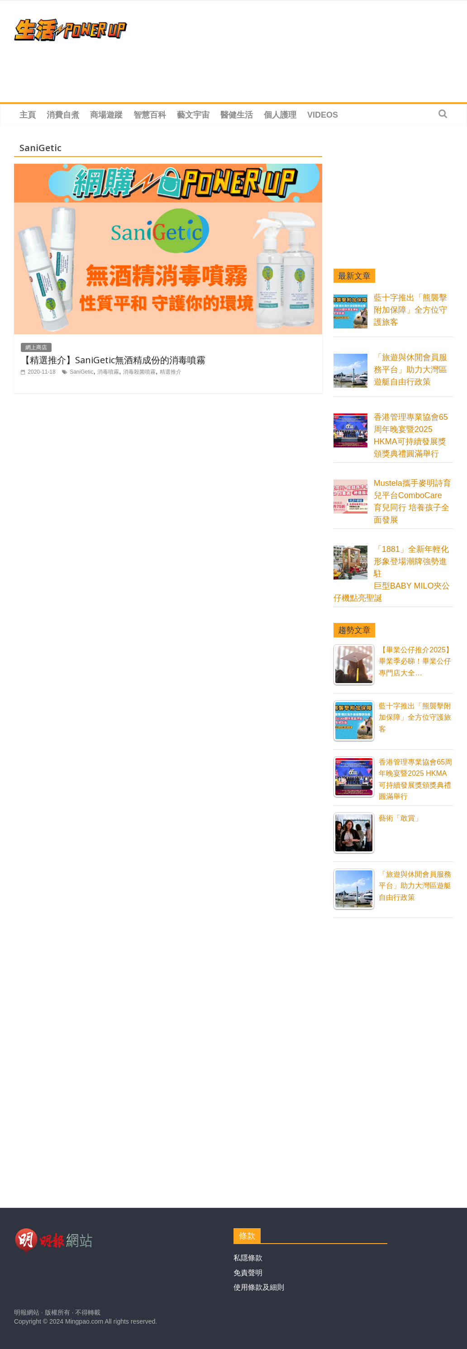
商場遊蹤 (106, 114)
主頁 (27, 114)
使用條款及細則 (259, 1287)
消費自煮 (63, 114)
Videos (322, 114)
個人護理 (280, 114)
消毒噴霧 (108, 372)
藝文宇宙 (193, 114)
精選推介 (170, 372)
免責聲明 (248, 1273)
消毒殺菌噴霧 (139, 372)
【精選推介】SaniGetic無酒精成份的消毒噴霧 (113, 360)
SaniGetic (81, 372)
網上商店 (36, 347)
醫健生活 (236, 114)
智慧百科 (149, 114)
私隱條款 (248, 1258)
